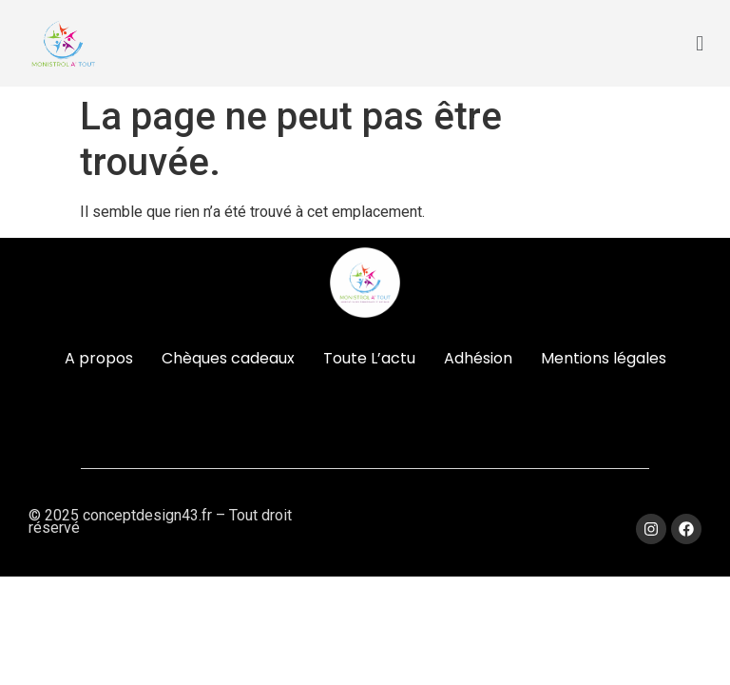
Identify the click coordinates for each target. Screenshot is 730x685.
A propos (99, 358)
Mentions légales (603, 358)
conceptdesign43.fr (147, 515)
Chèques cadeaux (228, 358)
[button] (700, 43)
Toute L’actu (369, 358)
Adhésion (478, 358)
